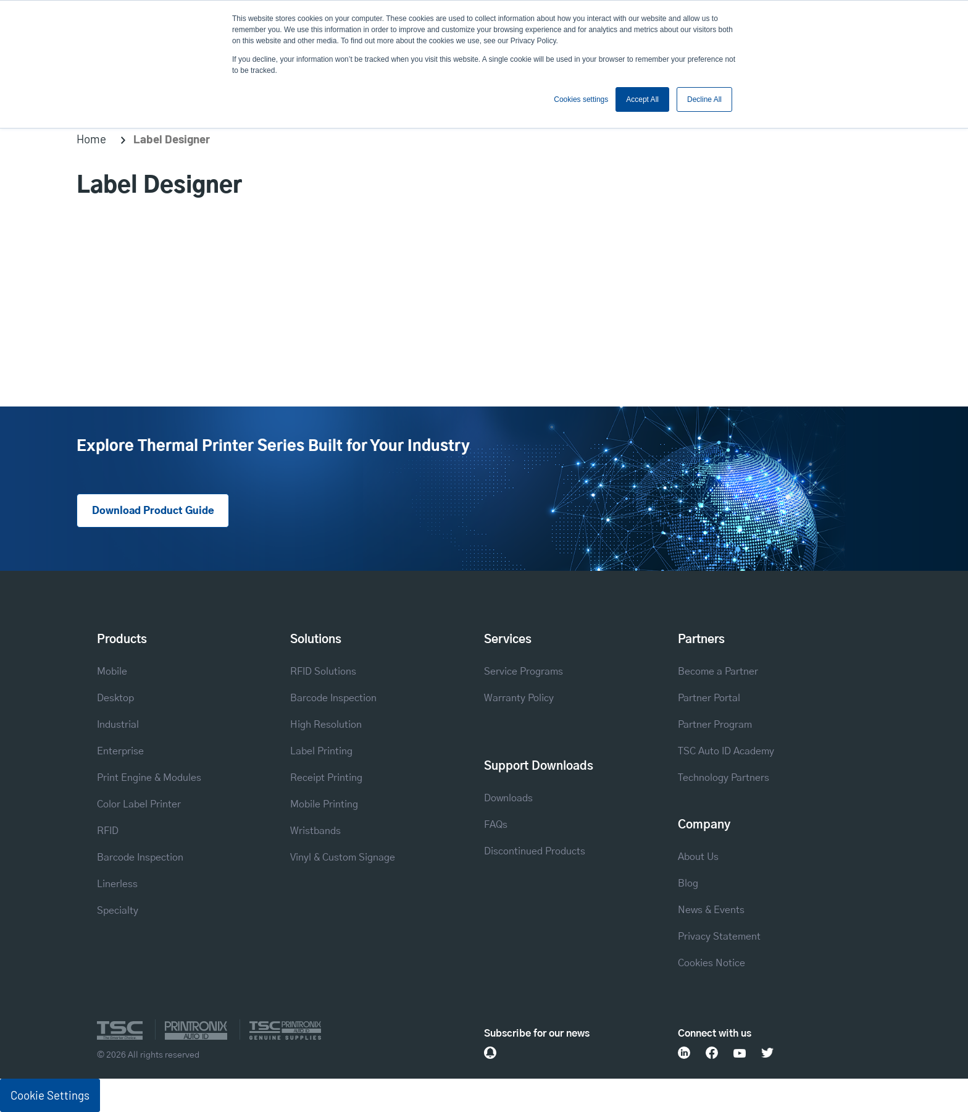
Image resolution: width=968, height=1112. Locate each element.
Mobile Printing (324, 804)
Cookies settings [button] (581, 99)
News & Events (711, 910)
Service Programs (523, 671)
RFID (108, 831)
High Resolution (326, 725)
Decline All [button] (704, 99)
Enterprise (120, 751)
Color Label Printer (139, 804)
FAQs (495, 825)
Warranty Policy (519, 698)
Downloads (508, 798)
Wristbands (315, 831)
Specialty (117, 911)
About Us (698, 857)
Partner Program (715, 725)
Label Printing (321, 751)
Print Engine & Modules (149, 778)
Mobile (112, 671)
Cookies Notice (711, 963)
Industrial (118, 725)
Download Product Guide (153, 511)
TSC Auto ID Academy (726, 751)
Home (91, 139)
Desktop (115, 698)
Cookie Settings (50, 1095)
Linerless (117, 884)
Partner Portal (709, 698)
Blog (688, 883)
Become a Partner (718, 671)
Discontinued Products (534, 851)
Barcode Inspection (140, 857)
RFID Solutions (323, 671)
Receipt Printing (326, 778)
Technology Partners (723, 778)
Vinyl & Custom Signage (342, 857)
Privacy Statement (719, 936)
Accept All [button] (642, 99)
